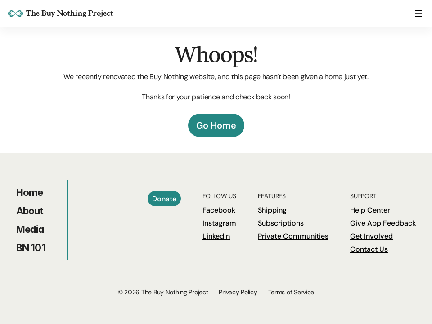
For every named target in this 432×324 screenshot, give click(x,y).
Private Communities (293, 236)
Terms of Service (291, 292)
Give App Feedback (383, 223)
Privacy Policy (238, 292)
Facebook (218, 210)
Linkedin (216, 236)
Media (30, 229)
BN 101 (30, 247)
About (30, 211)
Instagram (219, 223)
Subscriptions (281, 223)
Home (29, 192)
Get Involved (371, 236)
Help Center (370, 210)
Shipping (272, 210)
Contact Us (369, 249)
